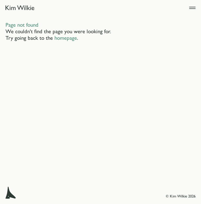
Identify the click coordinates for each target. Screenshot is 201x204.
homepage (65, 37)
